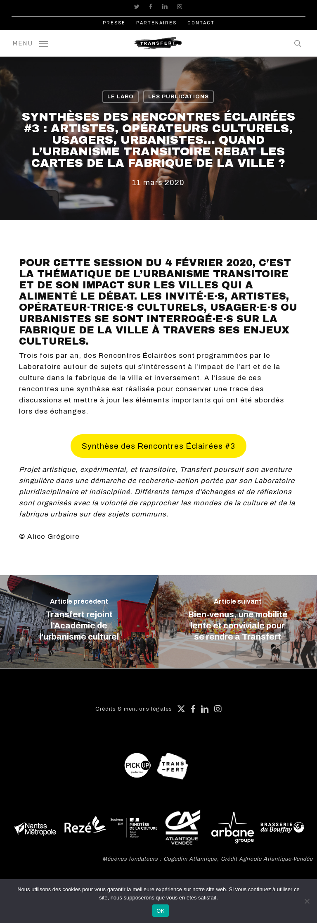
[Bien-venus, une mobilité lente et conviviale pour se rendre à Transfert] (237, 621)
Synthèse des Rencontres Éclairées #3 (158, 446)
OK (160, 911)
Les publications (178, 97)
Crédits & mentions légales (133, 709)
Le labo (120, 97)
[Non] (307, 901)
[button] (30, 43)
